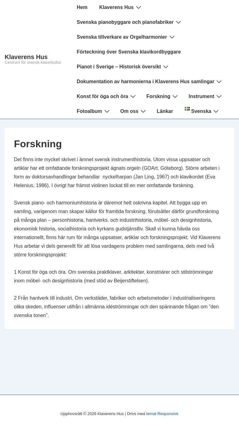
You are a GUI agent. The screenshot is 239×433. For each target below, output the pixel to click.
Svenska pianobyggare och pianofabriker (130, 22)
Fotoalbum (94, 111)
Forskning (162, 96)
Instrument (206, 96)
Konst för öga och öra (107, 96)
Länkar (165, 111)
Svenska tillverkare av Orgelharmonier (126, 36)
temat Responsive (162, 413)
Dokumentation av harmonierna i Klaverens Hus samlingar (150, 81)
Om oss (134, 111)
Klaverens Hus (26, 57)
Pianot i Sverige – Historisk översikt (123, 66)
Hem (82, 7)
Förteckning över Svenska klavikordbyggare (129, 51)
